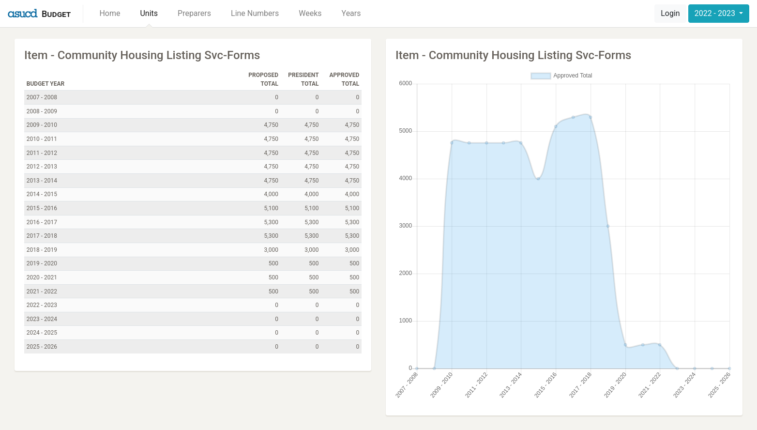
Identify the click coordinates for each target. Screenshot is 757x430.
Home (109, 13)
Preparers (194, 13)
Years (351, 13)
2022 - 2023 (716, 13)
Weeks (310, 13)
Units (149, 13)
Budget (56, 14)
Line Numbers (255, 13)
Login (670, 13)
